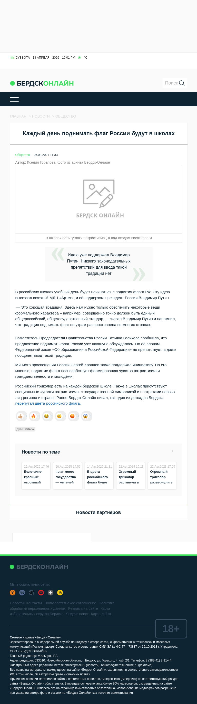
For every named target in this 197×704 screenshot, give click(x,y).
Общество (22, 155)
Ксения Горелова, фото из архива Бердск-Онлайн (68, 162)
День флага (25, 429)
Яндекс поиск (77, 614)
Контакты (34, 603)
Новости (17, 603)
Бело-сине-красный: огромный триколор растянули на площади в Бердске (35, 488)
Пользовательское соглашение (70, 603)
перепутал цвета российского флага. (48, 403)
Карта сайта (101, 614)
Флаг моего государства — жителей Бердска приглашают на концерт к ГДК (65, 488)
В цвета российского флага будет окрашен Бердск (97, 482)
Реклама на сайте (83, 608)
